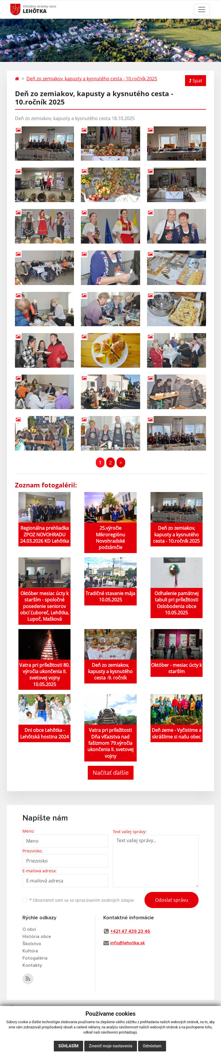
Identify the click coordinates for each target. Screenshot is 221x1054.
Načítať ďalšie (111, 772)
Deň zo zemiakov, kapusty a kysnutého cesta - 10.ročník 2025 (91, 78)
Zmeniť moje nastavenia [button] (110, 1046)
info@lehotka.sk (127, 943)
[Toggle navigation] (202, 9)
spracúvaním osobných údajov (104, 900)
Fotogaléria (34, 958)
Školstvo (31, 943)
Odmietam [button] (152, 1046)
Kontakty (32, 965)
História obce (36, 936)
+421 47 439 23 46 (130, 931)
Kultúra (30, 951)
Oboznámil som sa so (81, 900)
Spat (195, 80)
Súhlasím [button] (68, 1046)
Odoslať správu (171, 900)
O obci (29, 929)
